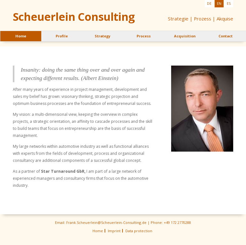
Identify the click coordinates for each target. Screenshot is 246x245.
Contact (225, 36)
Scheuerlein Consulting (74, 16)
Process (144, 36)
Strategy (102, 36)
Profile (62, 36)
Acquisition (184, 36)
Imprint (114, 231)
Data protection (138, 231)
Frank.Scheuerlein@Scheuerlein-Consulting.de (106, 222)
